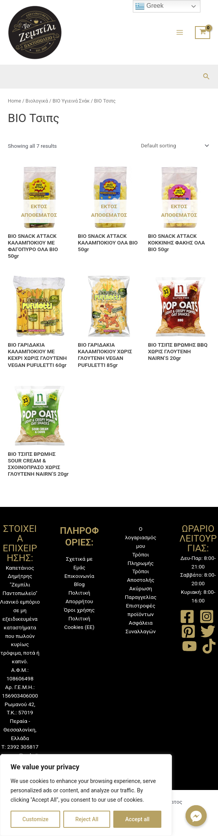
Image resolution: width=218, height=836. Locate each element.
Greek (149, 6)
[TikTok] (209, 646)
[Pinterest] (188, 631)
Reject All (86, 819)
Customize (35, 819)
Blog (79, 584)
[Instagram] (206, 616)
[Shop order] (173, 145)
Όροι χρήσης (79, 610)
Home (14, 101)
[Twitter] (207, 631)
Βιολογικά (36, 101)
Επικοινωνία (79, 576)
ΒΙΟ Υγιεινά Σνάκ (70, 101)
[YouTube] (189, 646)
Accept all (137, 819)
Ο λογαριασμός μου (140, 537)
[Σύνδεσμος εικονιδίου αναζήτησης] (206, 76)
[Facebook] (187, 616)
